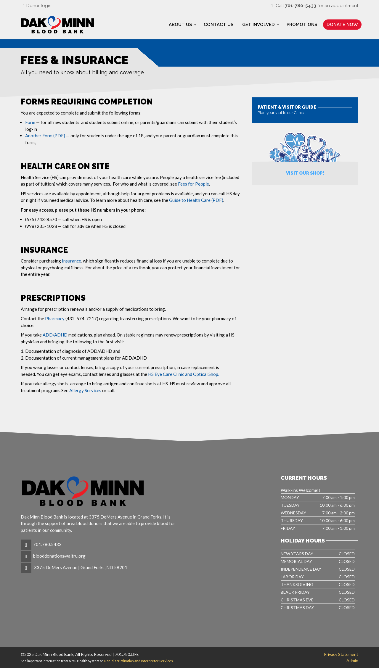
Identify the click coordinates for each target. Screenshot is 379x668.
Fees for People (193, 183)
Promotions (302, 24)
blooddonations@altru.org (59, 555)
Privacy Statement (341, 654)
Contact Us (218, 24)
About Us (180, 24)
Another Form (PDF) (45, 135)
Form (30, 122)
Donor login (36, 5)
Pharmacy (55, 318)
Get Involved (258, 24)
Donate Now (342, 24)
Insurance (71, 260)
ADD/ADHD (55, 334)
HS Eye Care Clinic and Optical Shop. (183, 374)
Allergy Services (85, 390)
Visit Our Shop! (305, 173)
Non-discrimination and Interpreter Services (138, 661)
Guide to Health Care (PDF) (196, 200)
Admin (352, 660)
